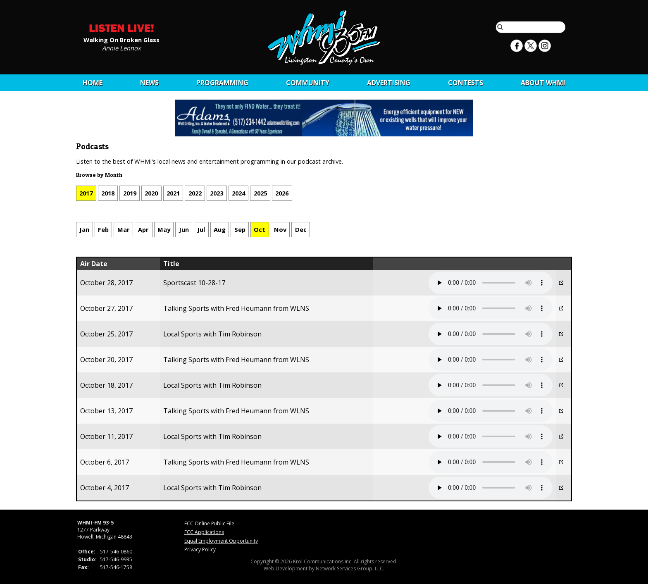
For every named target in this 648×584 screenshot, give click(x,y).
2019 (129, 193)
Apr (143, 229)
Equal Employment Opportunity (221, 540)
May (163, 229)
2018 (107, 193)
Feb (103, 229)
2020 (151, 193)
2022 (195, 193)
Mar (123, 229)
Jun (184, 229)
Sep (239, 229)
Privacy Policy (200, 549)
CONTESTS (465, 82)
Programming (222, 82)
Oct (259, 229)
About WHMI (543, 82)
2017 (86, 193)
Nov (280, 229)
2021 (173, 193)
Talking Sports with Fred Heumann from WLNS (236, 308)
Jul (201, 229)
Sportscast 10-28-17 (194, 282)
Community (307, 82)
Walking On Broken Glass (121, 39)
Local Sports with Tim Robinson (212, 333)
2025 (260, 193)
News (149, 82)
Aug (220, 229)
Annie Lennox (121, 47)
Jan (84, 229)
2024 (238, 193)
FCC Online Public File (209, 523)
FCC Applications (204, 532)
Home (92, 82)
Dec (301, 229)
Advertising (388, 82)
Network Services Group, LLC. (350, 568)
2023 (216, 193)
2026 (281, 193)
